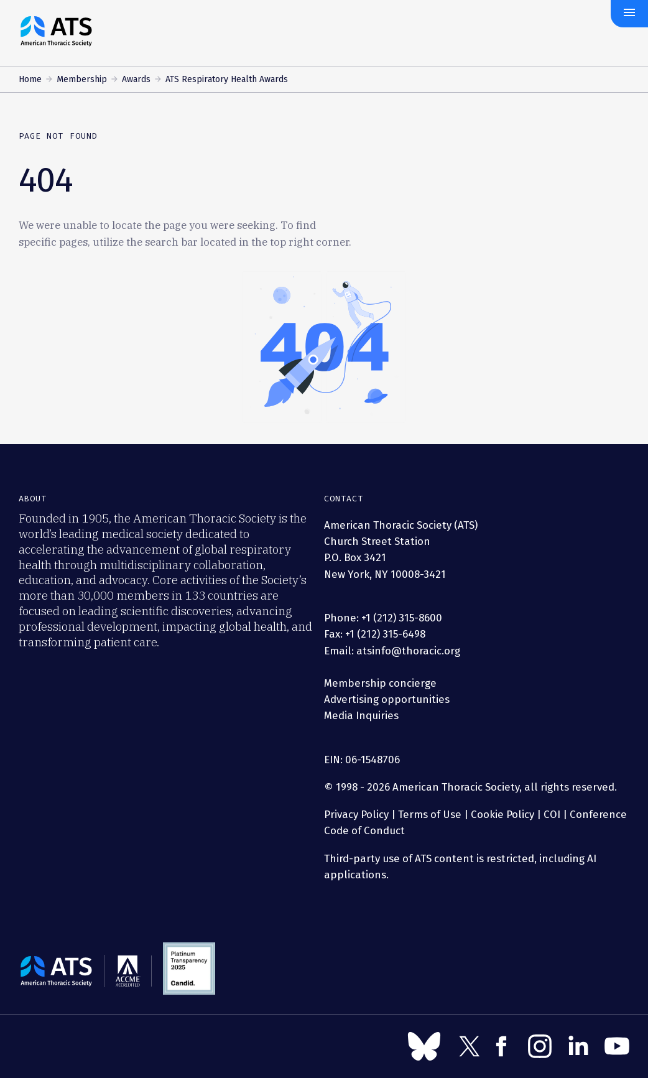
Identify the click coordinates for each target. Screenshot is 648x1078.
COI (552, 814)
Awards (136, 79)
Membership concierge (380, 683)
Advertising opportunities (387, 699)
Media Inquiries (361, 715)
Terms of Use (429, 814)
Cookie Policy (502, 814)
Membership (82, 79)
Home (30, 79)
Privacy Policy (356, 814)
